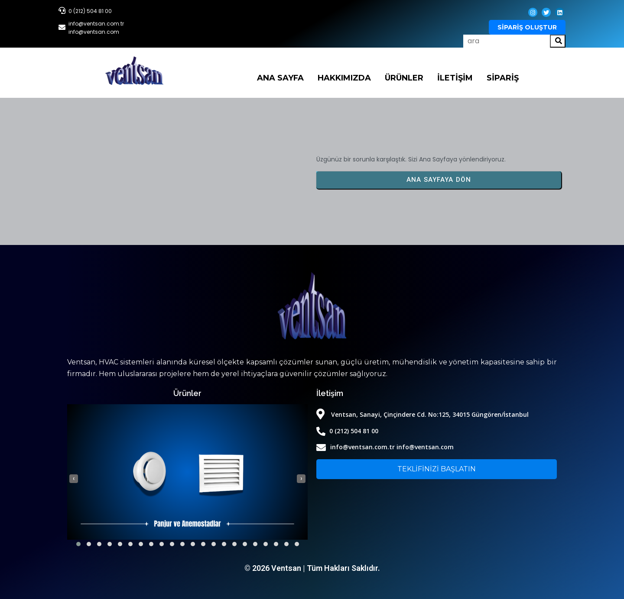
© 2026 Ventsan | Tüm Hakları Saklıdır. (312, 568)
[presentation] (73, 478)
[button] (78, 544)
